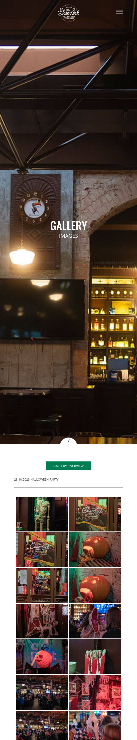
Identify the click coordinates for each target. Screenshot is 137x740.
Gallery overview (68, 466)
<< (68, 440)
